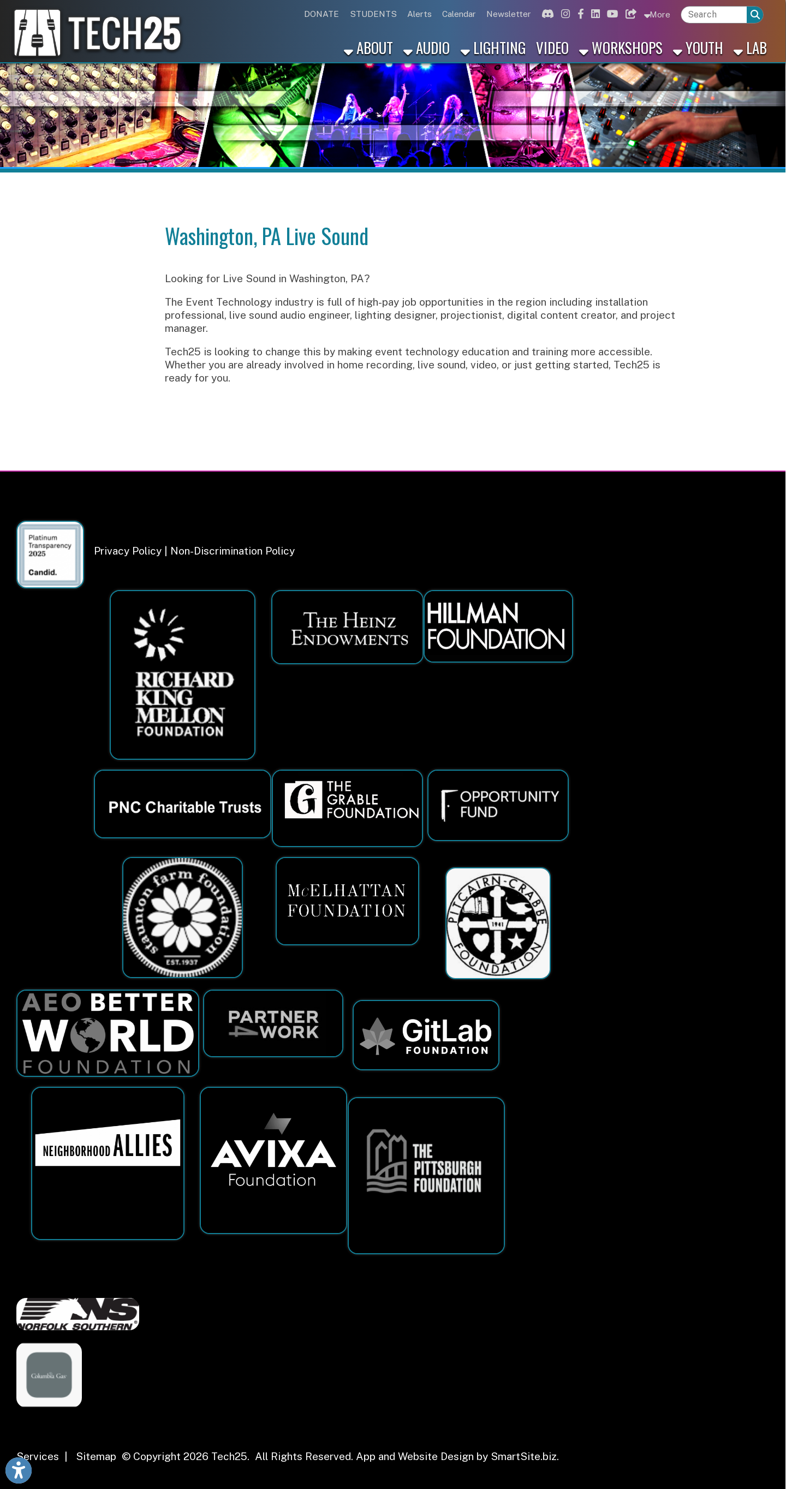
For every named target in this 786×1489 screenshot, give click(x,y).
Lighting (493, 47)
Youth (698, 47)
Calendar (459, 14)
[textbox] (714, 15)
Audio (426, 47)
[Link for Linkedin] (594, 14)
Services (37, 1456)
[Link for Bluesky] (629, 14)
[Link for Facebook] (579, 14)
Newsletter (508, 14)
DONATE (321, 14)
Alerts (419, 14)
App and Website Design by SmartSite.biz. (457, 1456)
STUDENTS (373, 14)
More (657, 14)
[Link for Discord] (546, 14)
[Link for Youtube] (611, 14)
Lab (750, 47)
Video (552, 47)
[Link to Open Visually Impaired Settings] (18, 1470)
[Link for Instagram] (564, 14)
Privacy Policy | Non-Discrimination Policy (194, 551)
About (368, 47)
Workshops (621, 47)
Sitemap (96, 1456)
